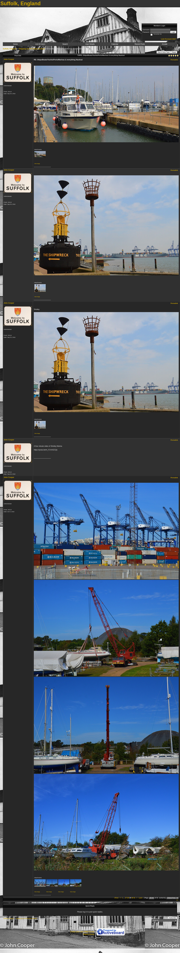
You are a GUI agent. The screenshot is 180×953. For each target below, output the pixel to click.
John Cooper (9, 59)
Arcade (164, 44)
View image (37, 163)
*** (177, 900)
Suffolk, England (9, 49)
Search (65, 44)
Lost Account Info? (168, 39)
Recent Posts (140, 44)
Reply (174, 52)
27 (126, 898)
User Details (90, 44)
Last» (141, 898)
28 (128, 898)
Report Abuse (88, 934)
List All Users (40, 44)
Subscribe (172, 918)
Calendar (114, 44)
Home (15, 44)
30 (132, 898)
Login (173, 32)
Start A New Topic (164, 52)
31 (134, 898)
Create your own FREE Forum (82, 932)
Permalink (174, 60)
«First (116, 898)
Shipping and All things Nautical (32, 49)
